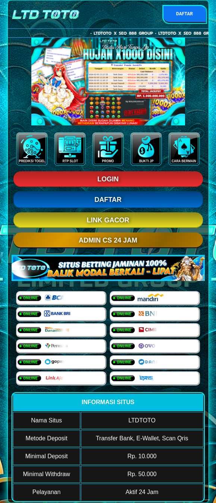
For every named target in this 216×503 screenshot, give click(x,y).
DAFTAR (184, 13)
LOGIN (108, 179)
